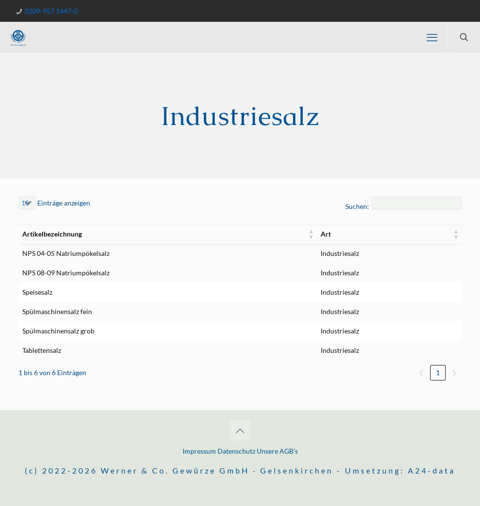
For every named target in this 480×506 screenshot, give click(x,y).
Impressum (200, 451)
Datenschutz (236, 451)
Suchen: (357, 206)
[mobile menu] (432, 37)
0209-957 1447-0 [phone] (50, 11)
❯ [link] (454, 372)
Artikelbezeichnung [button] (52, 234)
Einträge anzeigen (63, 203)
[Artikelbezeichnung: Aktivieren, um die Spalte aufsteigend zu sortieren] (167, 234)
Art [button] (326, 234)
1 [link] (438, 372)
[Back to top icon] (240, 430)
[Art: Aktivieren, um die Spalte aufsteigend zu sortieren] (389, 234)
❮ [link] (421, 372)
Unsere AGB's (277, 451)
